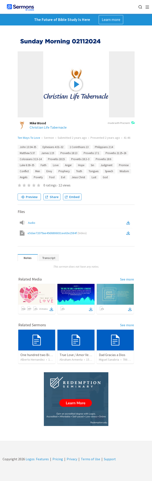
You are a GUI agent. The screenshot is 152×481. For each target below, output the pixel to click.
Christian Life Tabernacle (48, 127)
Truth (79, 171)
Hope (81, 165)
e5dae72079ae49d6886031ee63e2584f (57, 233)
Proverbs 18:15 (56, 159)
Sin (92, 165)
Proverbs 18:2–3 (80, 159)
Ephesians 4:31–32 (53, 147)
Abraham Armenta (71, 359)
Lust (94, 177)
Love (55, 165)
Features (42, 459)
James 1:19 (47, 153)
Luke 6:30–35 (27, 165)
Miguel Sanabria (109, 359)
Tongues (93, 171)
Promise (124, 165)
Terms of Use (90, 459)
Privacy (72, 459)
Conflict (24, 171)
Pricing (57, 459)
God (105, 177)
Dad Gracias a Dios (112, 355)
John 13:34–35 (28, 147)
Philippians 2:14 (104, 147)
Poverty (38, 177)
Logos (30, 459)
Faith (43, 165)
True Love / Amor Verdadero (80, 355)
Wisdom (124, 171)
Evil (63, 177)
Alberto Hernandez (32, 359)
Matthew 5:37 (27, 153)
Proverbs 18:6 (103, 159)
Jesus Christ (78, 177)
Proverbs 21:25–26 (116, 153)
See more (127, 279)
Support (110, 459)
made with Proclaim (121, 123)
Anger (68, 165)
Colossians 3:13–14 (30, 159)
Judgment (106, 165)
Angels (23, 177)
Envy (49, 171)
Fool (52, 177)
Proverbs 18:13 (68, 153)
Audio (31, 223)
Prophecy (64, 171)
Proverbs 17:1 (91, 153)
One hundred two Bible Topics (42, 355)
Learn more (111, 19)
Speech (109, 171)
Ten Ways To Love (29, 138)
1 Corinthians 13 (79, 147)
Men (37, 171)
